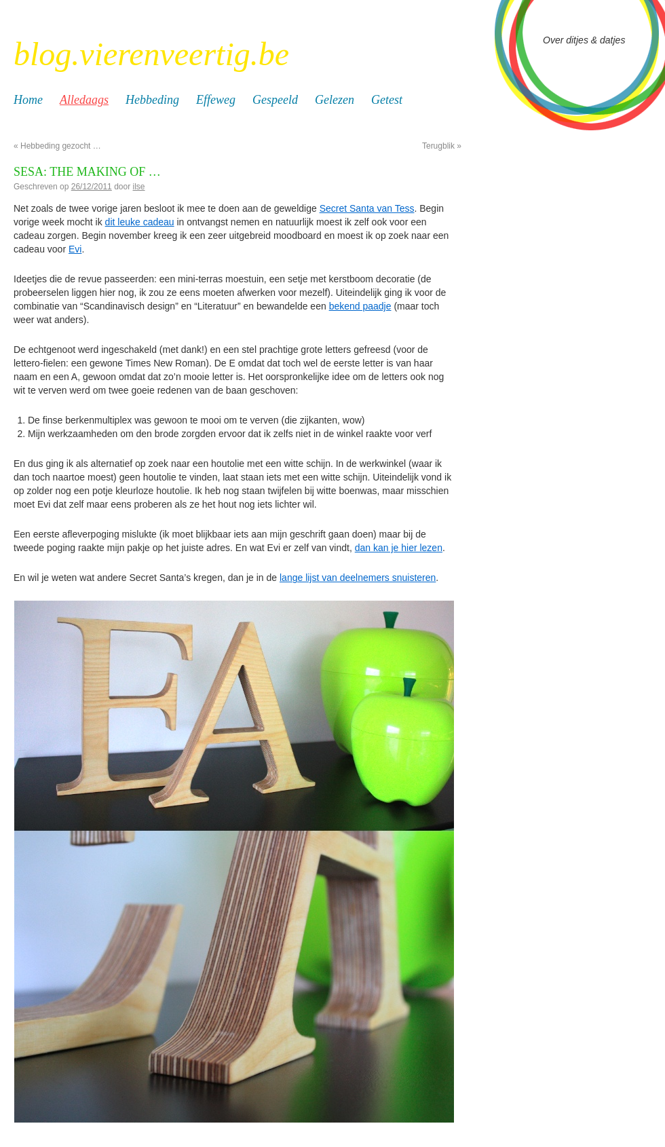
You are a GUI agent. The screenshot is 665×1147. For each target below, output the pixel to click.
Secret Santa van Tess (367, 208)
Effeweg (215, 100)
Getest (386, 100)
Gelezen (334, 100)
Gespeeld (275, 100)
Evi (75, 249)
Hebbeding (152, 100)
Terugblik (441, 146)
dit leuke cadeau (139, 222)
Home (28, 100)
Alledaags (84, 100)
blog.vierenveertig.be (151, 54)
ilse (139, 186)
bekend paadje (360, 306)
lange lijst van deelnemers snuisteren (358, 577)
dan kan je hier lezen (398, 547)
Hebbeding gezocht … (57, 146)
